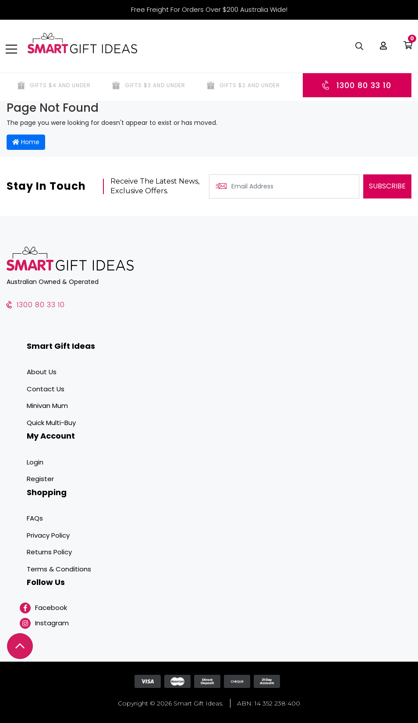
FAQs (35, 518)
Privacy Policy (48, 535)
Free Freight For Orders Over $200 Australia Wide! (209, 9)
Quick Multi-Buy (51, 422)
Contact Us (45, 388)
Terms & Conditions (59, 569)
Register (40, 478)
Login (35, 462)
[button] (382, 48)
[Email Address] (284, 186)
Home (25, 142)
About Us (42, 371)
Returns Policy (49, 551)
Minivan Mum (47, 405)
